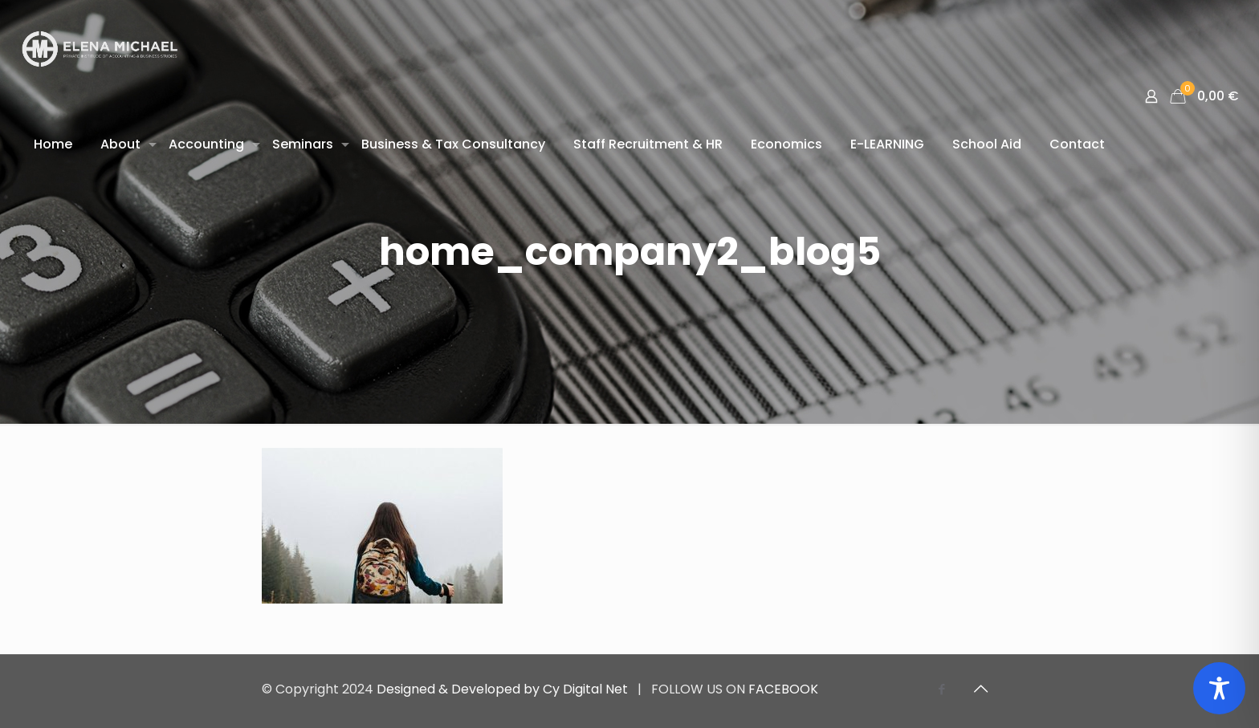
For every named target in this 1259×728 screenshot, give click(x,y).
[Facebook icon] (941, 689)
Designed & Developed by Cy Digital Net (504, 689)
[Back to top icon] (980, 689)
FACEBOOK (783, 689)
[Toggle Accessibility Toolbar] (1219, 688)
